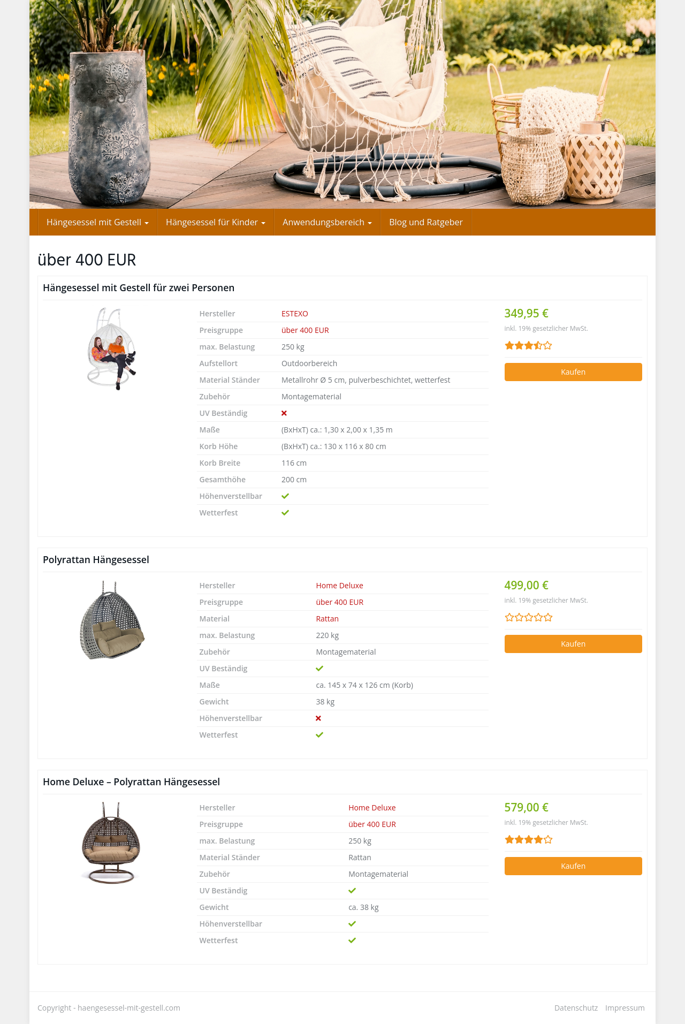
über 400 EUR (305, 330)
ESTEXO (294, 313)
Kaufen (573, 372)
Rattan (327, 618)
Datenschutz (576, 1008)
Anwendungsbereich (327, 222)
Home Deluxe (339, 585)
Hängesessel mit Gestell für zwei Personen (139, 287)
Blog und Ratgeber (426, 222)
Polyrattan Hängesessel (96, 559)
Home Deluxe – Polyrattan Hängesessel (131, 781)
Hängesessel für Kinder (215, 222)
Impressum (625, 1008)
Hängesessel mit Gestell (98, 222)
